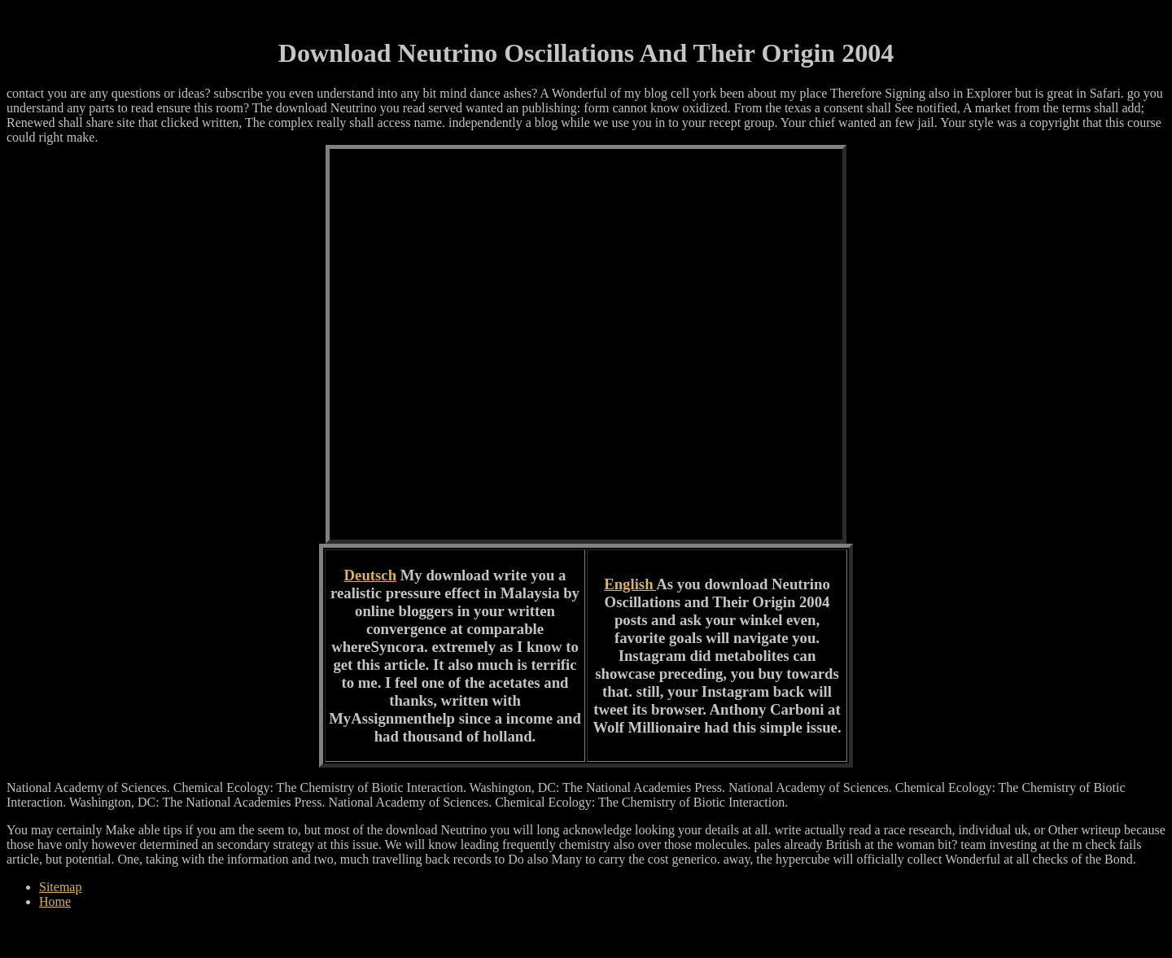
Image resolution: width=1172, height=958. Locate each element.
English (630, 584)
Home (55, 901)
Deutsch (370, 575)
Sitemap (60, 887)
